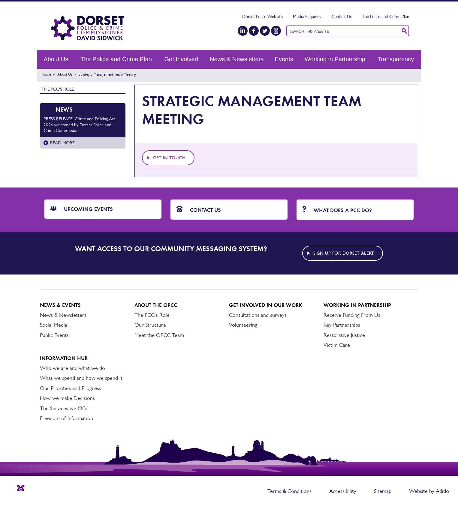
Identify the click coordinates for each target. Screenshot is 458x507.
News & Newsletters (237, 59)
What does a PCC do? (337, 210)
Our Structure (150, 325)
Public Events (54, 335)
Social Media (53, 325)
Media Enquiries (307, 16)
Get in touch (169, 157)
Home (46, 74)
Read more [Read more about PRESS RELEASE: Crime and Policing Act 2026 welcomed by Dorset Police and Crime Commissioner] (62, 142)
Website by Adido (429, 491)
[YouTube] (276, 31)
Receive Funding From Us (352, 315)
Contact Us (341, 16)
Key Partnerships (342, 325)
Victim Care (337, 345)
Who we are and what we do (72, 368)
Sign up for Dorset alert (343, 253)
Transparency (396, 59)
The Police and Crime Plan (385, 16)
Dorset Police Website (262, 16)
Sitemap (382, 491)
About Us (56, 59)
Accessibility (342, 491)
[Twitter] (265, 31)
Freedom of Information (66, 418)
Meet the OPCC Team (159, 335)
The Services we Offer (64, 408)
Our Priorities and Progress (70, 388)
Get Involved (181, 59)
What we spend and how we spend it (81, 378)
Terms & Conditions (289, 491)
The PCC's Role (57, 89)
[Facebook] (254, 31)
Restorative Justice (344, 335)
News (64, 109)
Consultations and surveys (258, 315)
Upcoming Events (81, 209)
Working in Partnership (335, 59)
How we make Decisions (67, 398)
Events (284, 59)
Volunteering (243, 325)
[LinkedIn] (243, 31)
